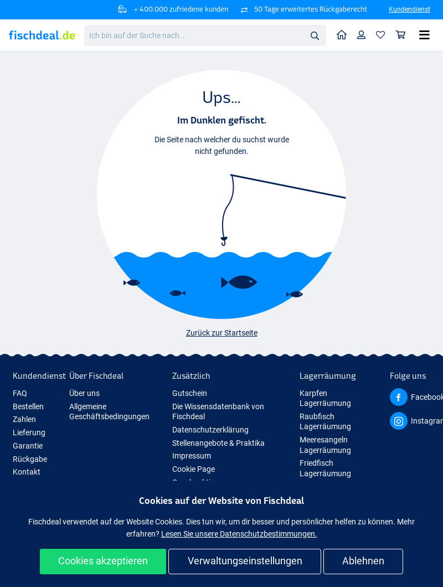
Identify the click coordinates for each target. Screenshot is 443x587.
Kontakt (26, 471)
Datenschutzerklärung (210, 429)
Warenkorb (403, 34)
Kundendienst (409, 9)
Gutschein (189, 393)
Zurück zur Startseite (221, 332)
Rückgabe (30, 459)
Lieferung (29, 432)
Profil (364, 34)
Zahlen (24, 419)
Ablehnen (363, 561)
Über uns (84, 393)
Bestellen (28, 406)
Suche (318, 35)
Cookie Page (193, 469)
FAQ (20, 393)
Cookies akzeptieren (103, 561)
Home (344, 34)
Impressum (191, 455)
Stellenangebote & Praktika (218, 443)
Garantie (28, 445)
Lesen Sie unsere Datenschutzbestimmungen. (239, 533)
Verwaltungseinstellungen (245, 561)
